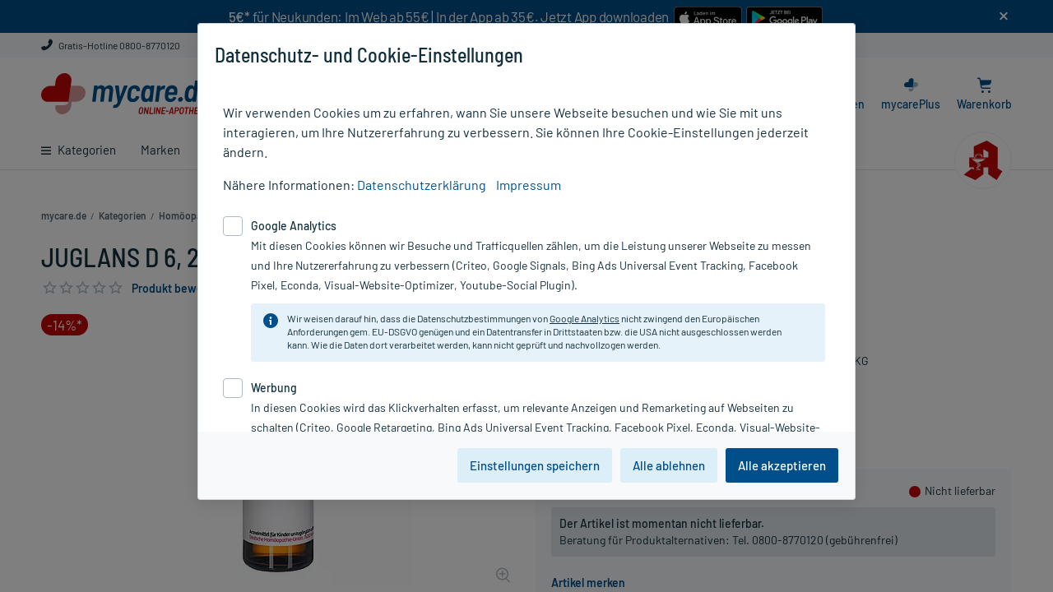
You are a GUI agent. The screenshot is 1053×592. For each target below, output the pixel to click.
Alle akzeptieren (782, 465)
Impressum (528, 184)
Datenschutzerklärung (421, 184)
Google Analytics (584, 318)
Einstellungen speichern (535, 465)
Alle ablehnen (669, 465)
